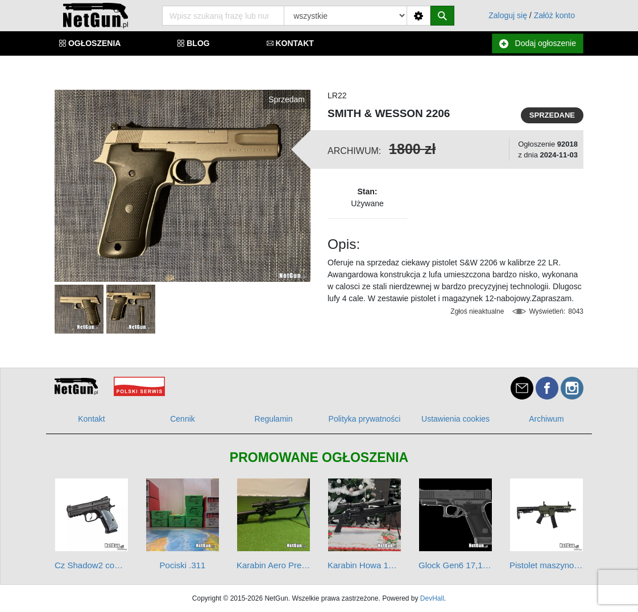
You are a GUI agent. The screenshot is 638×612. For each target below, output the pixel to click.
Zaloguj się (507, 15)
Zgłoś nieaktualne (477, 311)
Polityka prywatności (365, 418)
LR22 (337, 95)
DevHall (432, 598)
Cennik (182, 418)
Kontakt (91, 418)
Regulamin (274, 418)
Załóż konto (554, 15)
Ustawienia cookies (455, 418)
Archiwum (546, 418)
